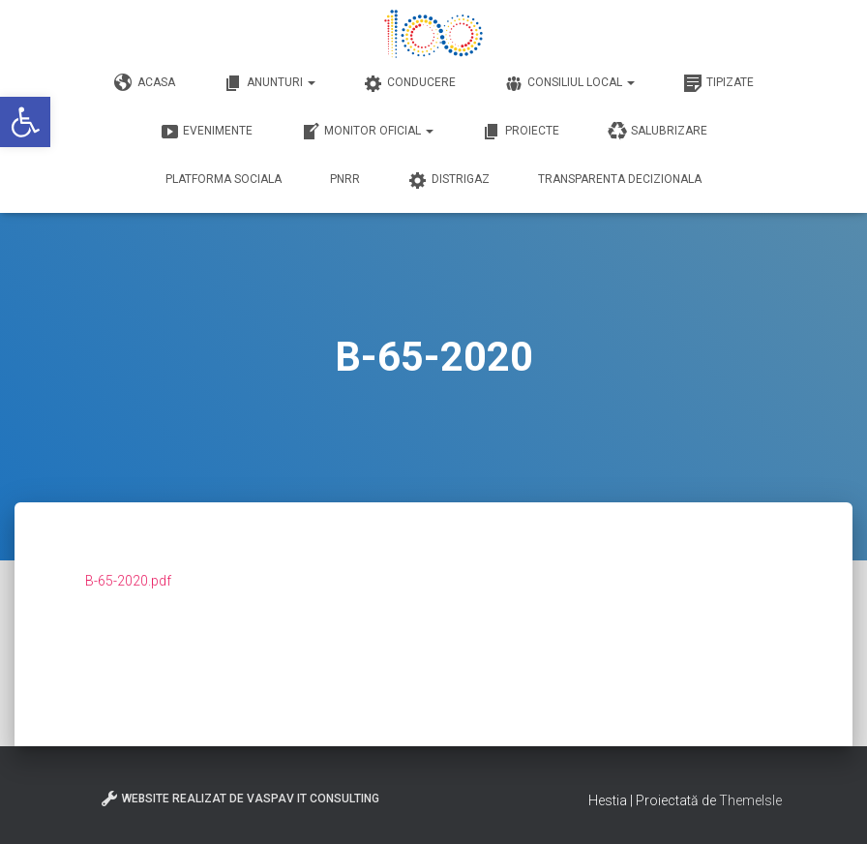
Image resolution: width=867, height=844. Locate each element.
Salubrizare (657, 131)
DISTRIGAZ (449, 180)
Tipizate (718, 83)
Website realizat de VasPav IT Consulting (239, 798)
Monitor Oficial (367, 131)
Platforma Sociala (223, 179)
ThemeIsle (750, 800)
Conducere (410, 83)
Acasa (144, 83)
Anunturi (269, 83)
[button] (25, 122)
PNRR (345, 179)
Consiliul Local (569, 83)
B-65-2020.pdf (128, 580)
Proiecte (520, 131)
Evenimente (206, 131)
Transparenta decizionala (620, 179)
